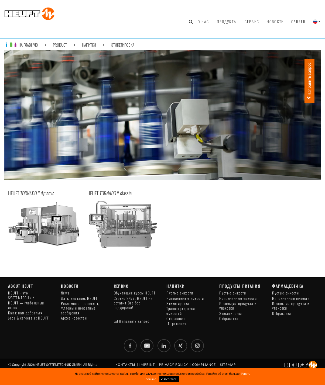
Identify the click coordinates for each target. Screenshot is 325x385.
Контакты (125, 364)
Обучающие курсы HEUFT (135, 293)
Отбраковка (176, 318)
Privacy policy (173, 364)
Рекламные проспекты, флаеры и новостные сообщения (80, 308)
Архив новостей (74, 318)
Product (60, 45)
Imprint (147, 364)
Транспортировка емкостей (180, 311)
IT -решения (176, 323)
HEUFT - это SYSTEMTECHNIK (21, 295)
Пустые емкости (179, 293)
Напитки (89, 45)
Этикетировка (122, 45)
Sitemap (228, 364)
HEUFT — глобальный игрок (26, 305)
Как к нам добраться (25, 312)
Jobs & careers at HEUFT (28, 318)
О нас (203, 21)
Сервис (252, 21)
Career (298, 21)
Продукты (227, 21)
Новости (275, 21)
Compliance (204, 364)
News (65, 293)
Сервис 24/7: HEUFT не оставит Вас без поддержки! (133, 303)
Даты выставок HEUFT (79, 298)
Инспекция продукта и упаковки (237, 306)
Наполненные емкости (185, 298)
